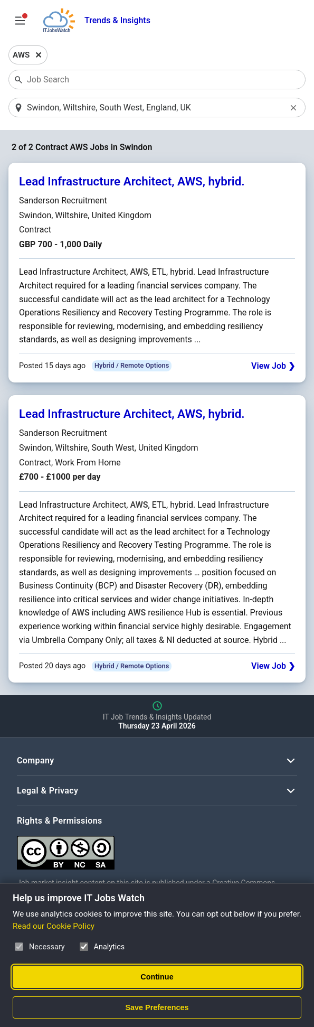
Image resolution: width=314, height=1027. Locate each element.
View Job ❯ (273, 366)
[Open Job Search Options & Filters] (20, 20)
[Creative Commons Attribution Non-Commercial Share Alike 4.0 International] (157, 848)
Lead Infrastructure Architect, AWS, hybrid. (132, 181)
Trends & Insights (117, 20)
